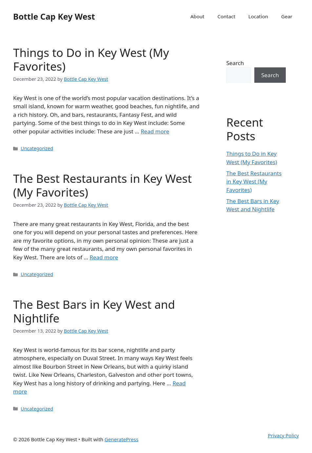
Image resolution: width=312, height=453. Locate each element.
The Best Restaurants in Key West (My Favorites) (102, 185)
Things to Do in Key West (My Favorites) (91, 59)
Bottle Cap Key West (54, 16)
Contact (226, 16)
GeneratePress (121, 439)
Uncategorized (37, 148)
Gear (286, 16)
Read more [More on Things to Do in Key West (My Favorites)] (155, 131)
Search (235, 63)
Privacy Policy (283, 435)
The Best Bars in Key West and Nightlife (94, 311)
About (197, 16)
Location (258, 16)
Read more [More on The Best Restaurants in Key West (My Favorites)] (103, 257)
